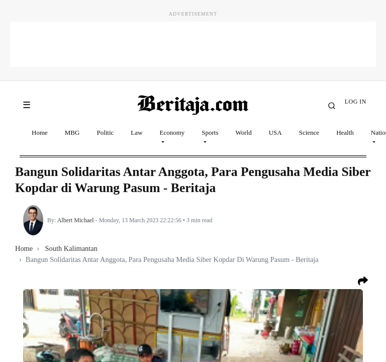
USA (275, 132)
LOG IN (355, 101)
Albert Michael (75, 220)
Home (40, 132)
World (244, 132)
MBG (72, 132)
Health (345, 132)
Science (309, 132)
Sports (210, 132)
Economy (171, 132)
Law (136, 132)
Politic (105, 132)
